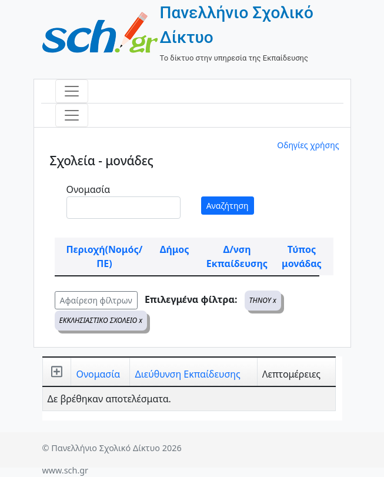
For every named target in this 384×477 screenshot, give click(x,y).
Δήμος (174, 249)
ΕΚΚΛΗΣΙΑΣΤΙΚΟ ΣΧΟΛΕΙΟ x (101, 320)
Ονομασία (88, 189)
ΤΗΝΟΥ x (262, 300)
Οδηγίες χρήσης (308, 145)
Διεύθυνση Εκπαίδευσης (187, 374)
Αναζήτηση (227, 205)
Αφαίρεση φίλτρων (96, 300)
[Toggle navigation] (71, 91)
